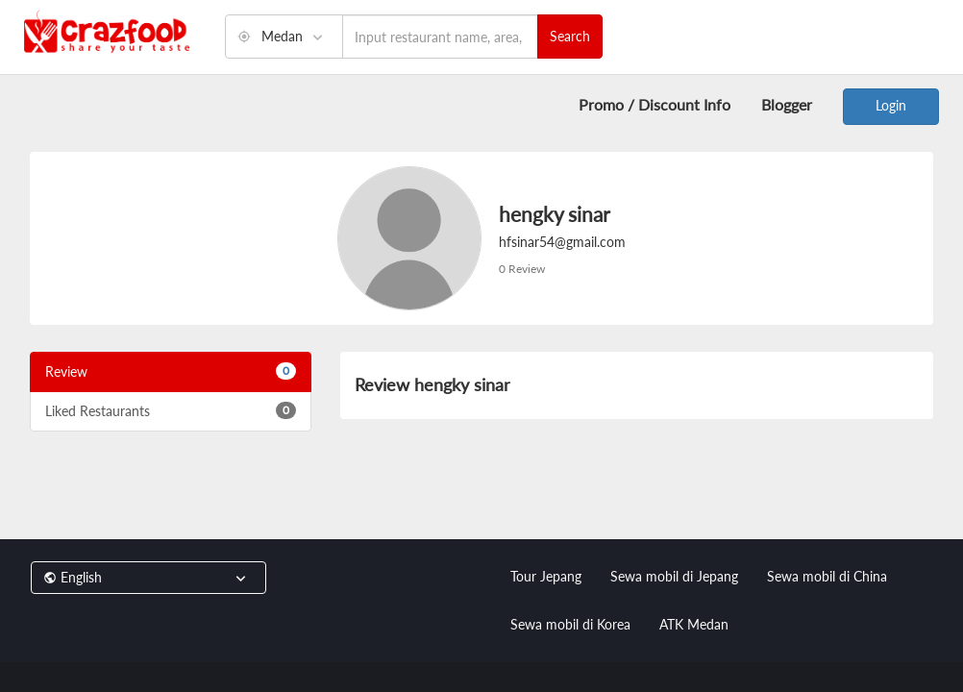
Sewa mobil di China (827, 576)
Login (891, 105)
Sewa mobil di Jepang (674, 576)
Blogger (786, 104)
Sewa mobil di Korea (570, 624)
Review (170, 371)
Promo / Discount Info (654, 104)
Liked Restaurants (170, 410)
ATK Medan (693, 624)
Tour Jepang (545, 576)
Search (570, 36)
